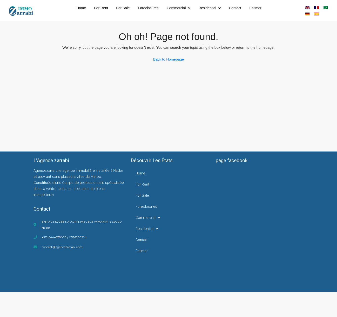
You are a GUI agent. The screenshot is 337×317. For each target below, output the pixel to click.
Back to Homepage (168, 59)
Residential (209, 8)
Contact (235, 8)
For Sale (123, 8)
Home (81, 8)
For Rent (101, 8)
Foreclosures (148, 8)
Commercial (178, 8)
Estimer (255, 8)
